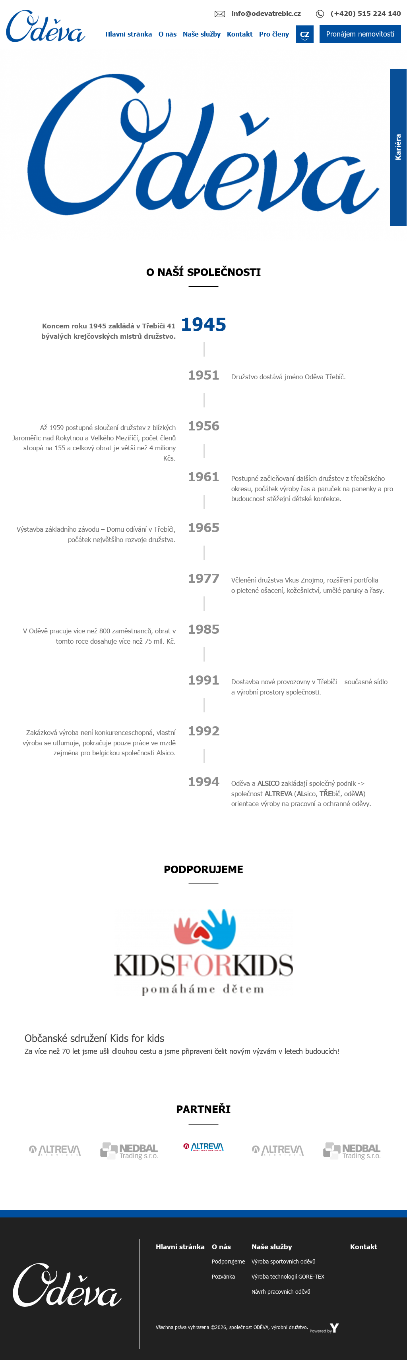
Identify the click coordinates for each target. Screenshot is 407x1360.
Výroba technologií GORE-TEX (288, 1276)
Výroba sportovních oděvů (284, 1261)
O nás (167, 34)
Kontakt (240, 34)
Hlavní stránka (128, 34)
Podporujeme (228, 1261)
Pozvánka (223, 1276)
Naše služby (202, 34)
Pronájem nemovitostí (360, 33)
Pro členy (274, 34)
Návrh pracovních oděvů (281, 1291)
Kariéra (397, 147)
